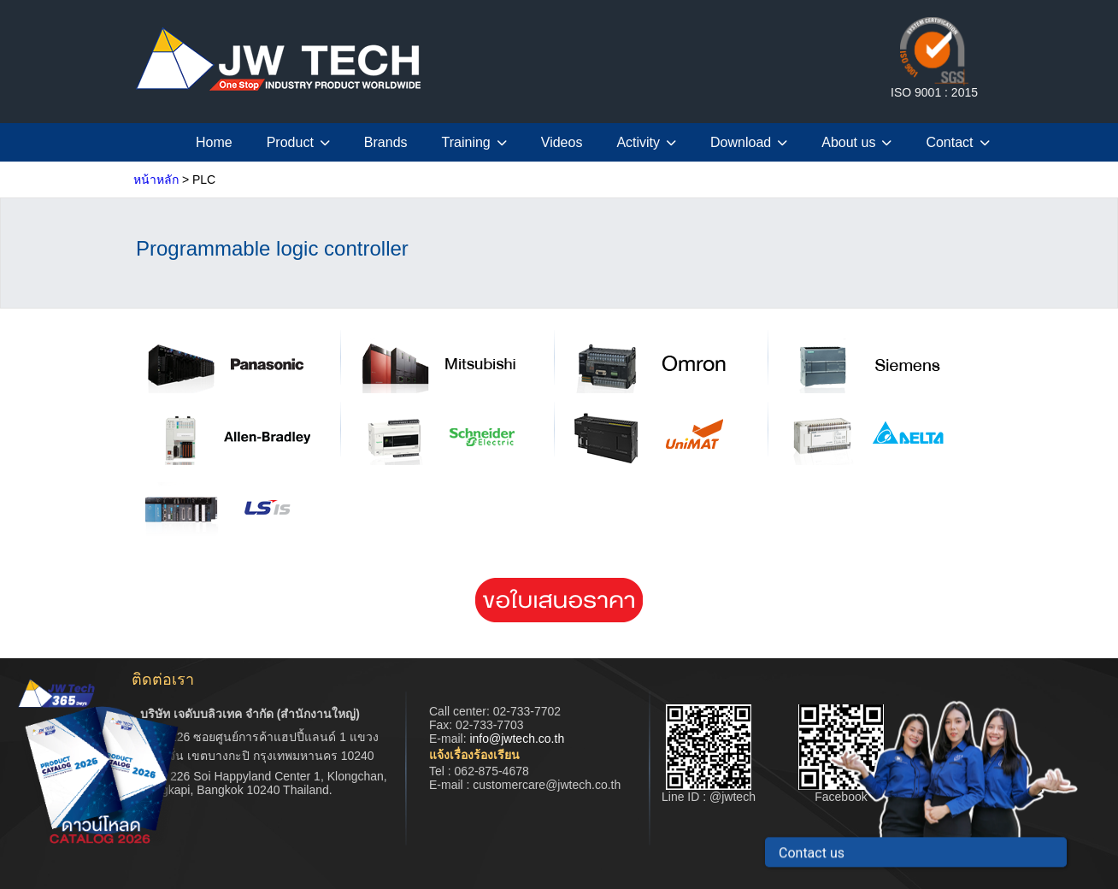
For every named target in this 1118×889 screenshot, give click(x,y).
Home (214, 142)
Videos (562, 142)
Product (298, 142)
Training (474, 142)
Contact (957, 142)
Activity (646, 142)
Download (748, 142)
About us (856, 142)
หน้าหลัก (156, 179)
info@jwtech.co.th (516, 738)
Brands (386, 142)
